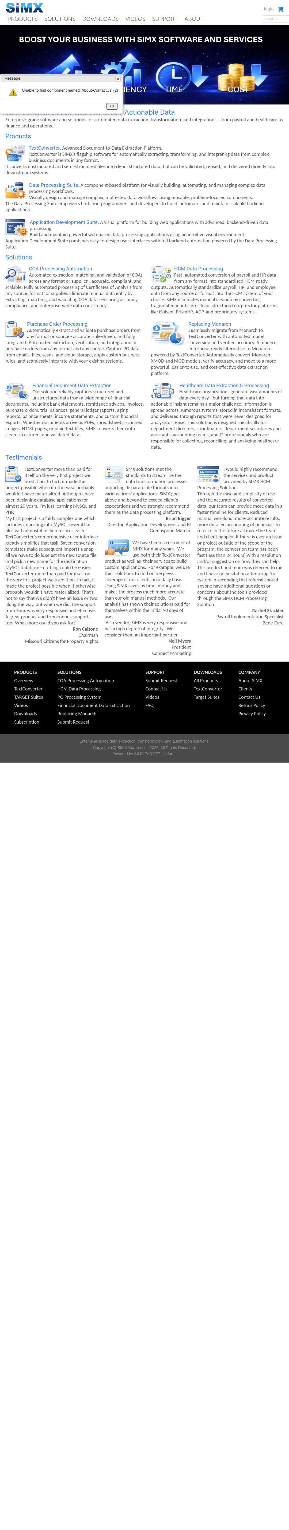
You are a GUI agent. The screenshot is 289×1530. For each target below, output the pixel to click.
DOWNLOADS (100, 18)
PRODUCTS (22, 18)
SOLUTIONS (59, 18)
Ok (112, 106)
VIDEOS (135, 18)
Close (117, 79)
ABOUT (194, 18)
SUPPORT (165, 18)
